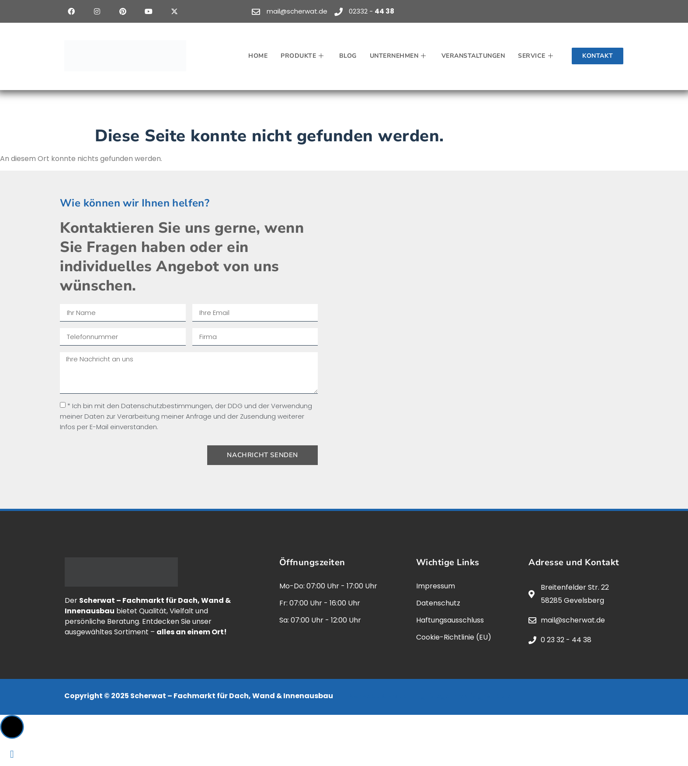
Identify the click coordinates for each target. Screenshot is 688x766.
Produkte (303, 56)
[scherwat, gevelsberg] (492, 323)
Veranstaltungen (473, 56)
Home (258, 56)
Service (536, 56)
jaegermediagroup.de (470, 696)
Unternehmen (399, 56)
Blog (348, 56)
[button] (12, 727)
